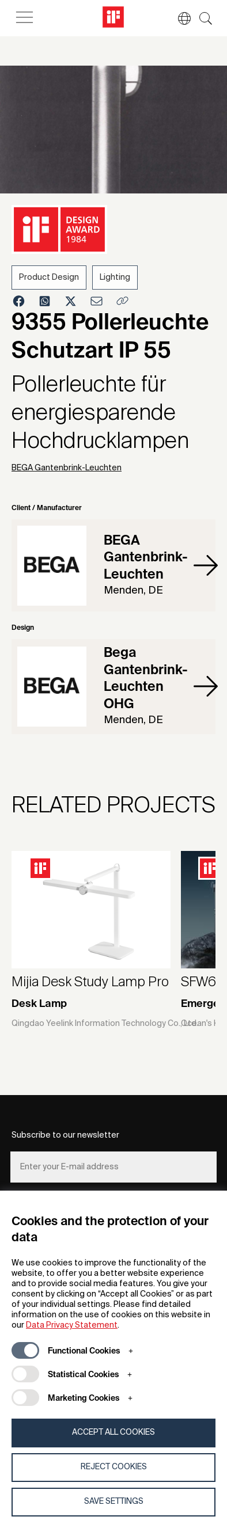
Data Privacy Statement (72, 1325)
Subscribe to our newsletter (65, 1135)
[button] (179, 18)
